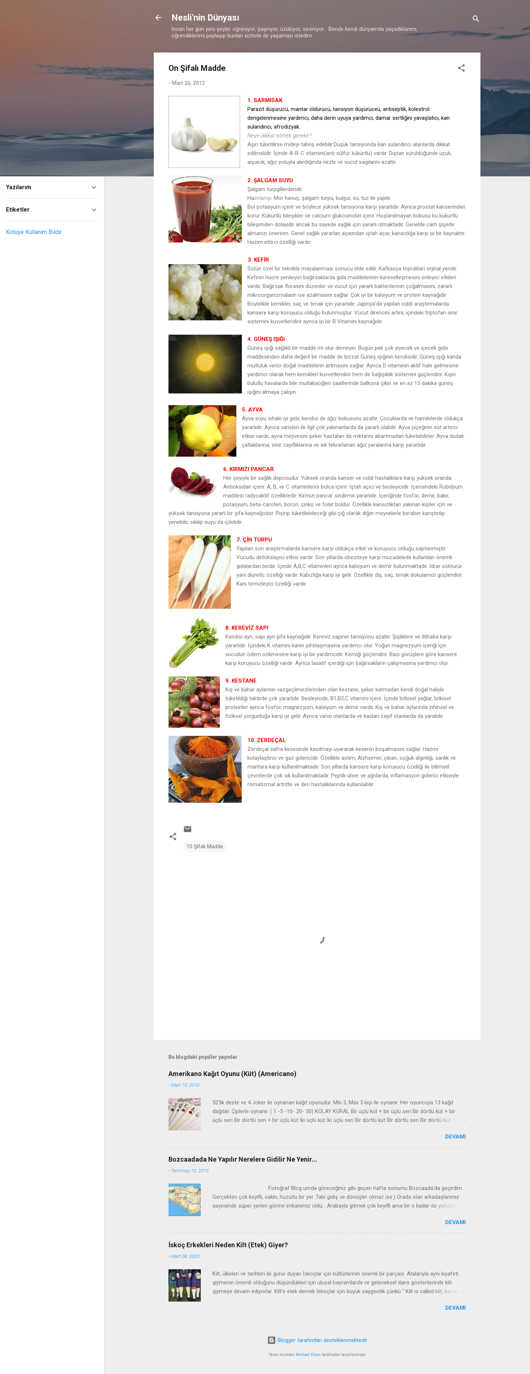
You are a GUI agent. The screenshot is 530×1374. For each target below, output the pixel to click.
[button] (461, 69)
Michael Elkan (308, 1354)
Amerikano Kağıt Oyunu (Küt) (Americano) (232, 1074)
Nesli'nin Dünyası (205, 17)
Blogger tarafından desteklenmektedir (317, 1340)
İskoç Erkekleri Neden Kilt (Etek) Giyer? (228, 1245)
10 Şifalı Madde (204, 846)
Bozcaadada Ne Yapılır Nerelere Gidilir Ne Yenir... (242, 1159)
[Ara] (476, 20)
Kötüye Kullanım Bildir (34, 232)
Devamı (455, 1136)
